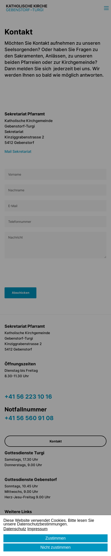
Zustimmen (55, 538)
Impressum (37, 529)
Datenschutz (14, 529)
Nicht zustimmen (55, 547)
